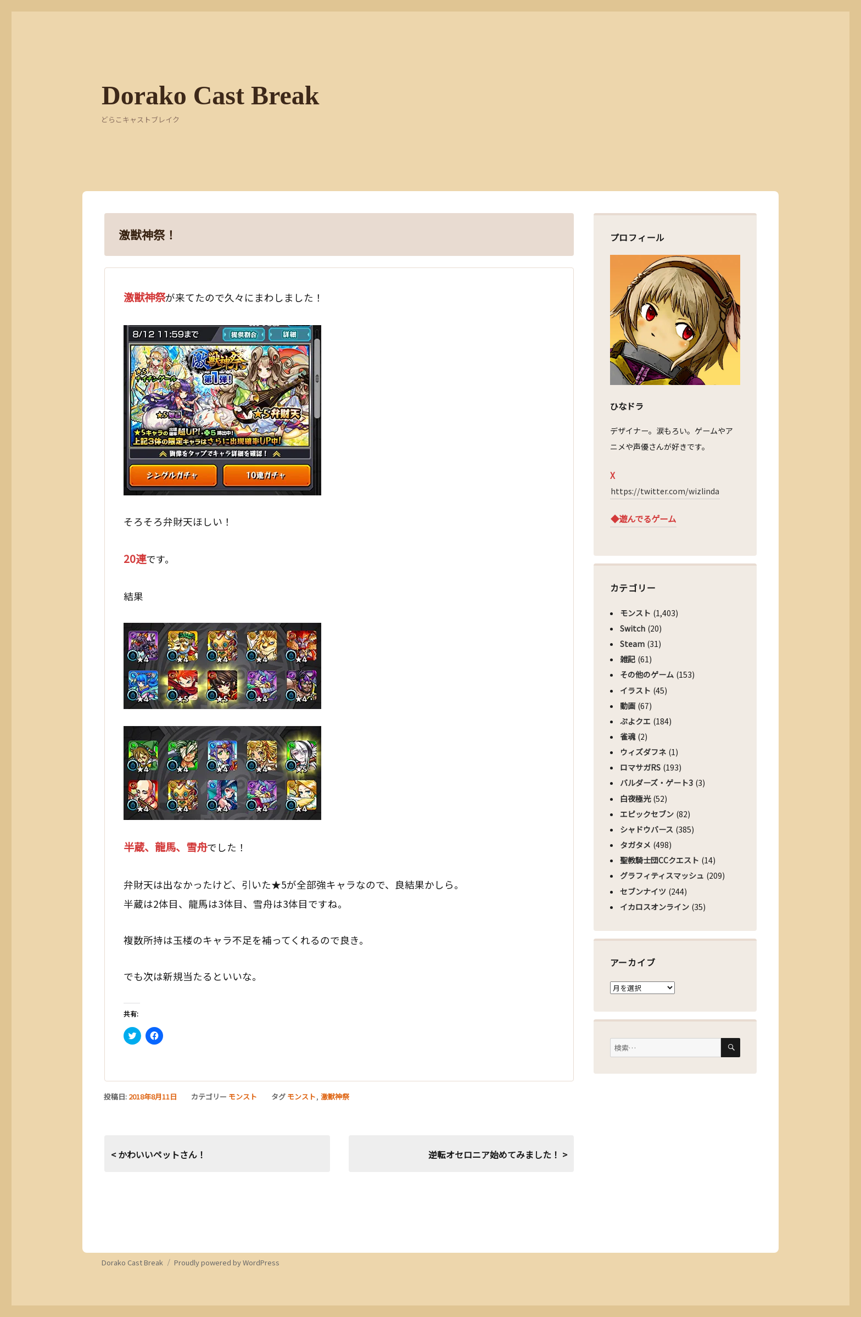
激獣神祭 (335, 1096)
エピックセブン (647, 813)
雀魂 (627, 736)
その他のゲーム (647, 674)
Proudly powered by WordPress (226, 1262)
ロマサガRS (640, 767)
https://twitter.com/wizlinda (665, 490)
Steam (632, 643)
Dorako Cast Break (210, 95)
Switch (632, 628)
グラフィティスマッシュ (662, 875)
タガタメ (635, 844)
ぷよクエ (635, 721)
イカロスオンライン (654, 906)
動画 (627, 705)
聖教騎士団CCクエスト (659, 860)
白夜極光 (635, 798)
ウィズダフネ (643, 751)
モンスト (242, 1096)
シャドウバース (646, 829)
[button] (222, 410)
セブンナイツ (643, 891)
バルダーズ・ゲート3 (656, 782)
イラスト (635, 690)
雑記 (627, 659)
